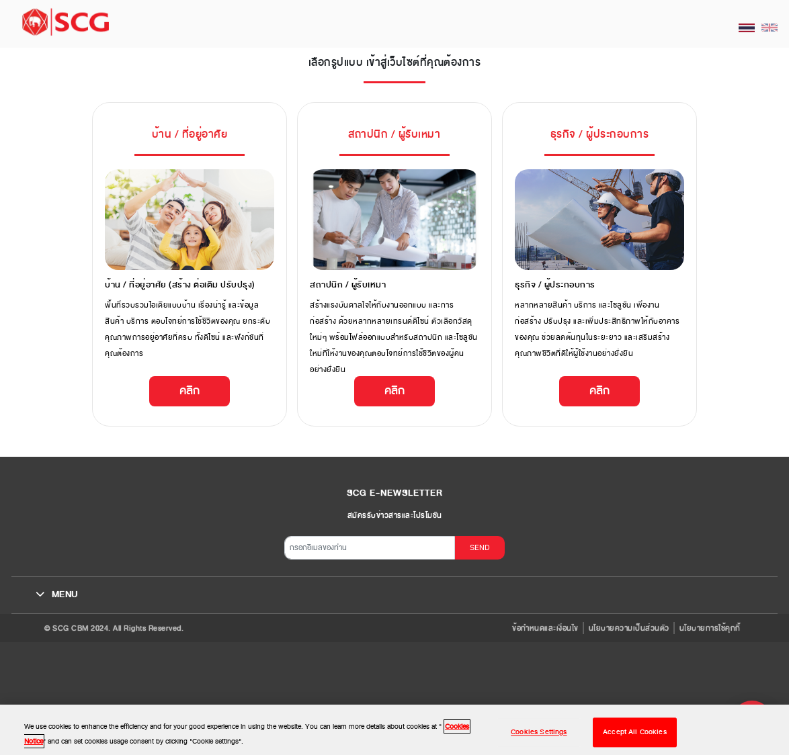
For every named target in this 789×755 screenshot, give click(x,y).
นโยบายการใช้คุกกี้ (710, 628)
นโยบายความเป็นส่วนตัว (629, 628)
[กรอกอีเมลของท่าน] (369, 548)
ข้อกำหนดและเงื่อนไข (545, 628)
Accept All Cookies (635, 738)
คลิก (189, 391)
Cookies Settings (539, 738)
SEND (480, 547)
